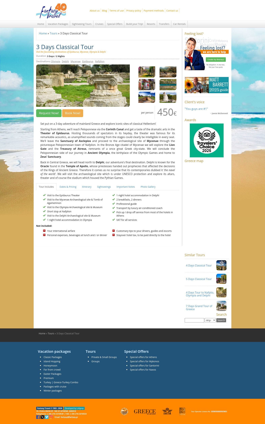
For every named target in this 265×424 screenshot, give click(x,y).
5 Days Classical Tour (199, 279)
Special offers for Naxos (143, 369)
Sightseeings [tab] (104, 186)
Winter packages (53, 390)
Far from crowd (52, 369)
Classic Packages (53, 357)
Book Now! (72, 113)
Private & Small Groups (104, 357)
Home (40, 24)
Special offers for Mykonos (144, 361)
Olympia (55, 61)
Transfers (164, 24)
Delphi (65, 61)
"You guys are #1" (196, 109)
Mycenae (75, 61)
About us (95, 10)
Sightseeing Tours (81, 24)
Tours (53, 33)
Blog (104, 10)
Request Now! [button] (49, 113)
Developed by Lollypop (74, 408)
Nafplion (99, 61)
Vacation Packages (58, 24)
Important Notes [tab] (126, 186)
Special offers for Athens (143, 357)
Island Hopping (52, 361)
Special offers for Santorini (144, 365)
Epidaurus (87, 61)
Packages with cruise (55, 386)
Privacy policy (133, 10)
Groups (95, 361)
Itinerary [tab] (86, 186)
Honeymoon (50, 365)
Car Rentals (179, 24)
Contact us (172, 10)
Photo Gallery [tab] (148, 186)
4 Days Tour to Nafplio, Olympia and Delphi (200, 294)
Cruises (99, 24)
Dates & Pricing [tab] (68, 186)
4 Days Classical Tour (199, 265)
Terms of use (117, 10)
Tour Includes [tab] (46, 186)
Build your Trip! (134, 24)
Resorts (151, 24)
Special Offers (114, 24)
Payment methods (154, 10)
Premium (49, 378)
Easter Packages (52, 373)
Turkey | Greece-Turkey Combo (61, 382)
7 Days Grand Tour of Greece (199, 307)
